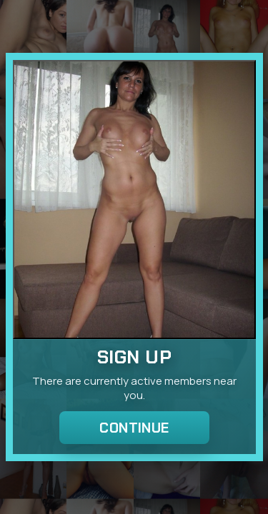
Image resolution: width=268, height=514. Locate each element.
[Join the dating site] (134, 199)
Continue (134, 428)
